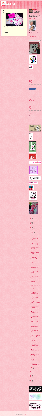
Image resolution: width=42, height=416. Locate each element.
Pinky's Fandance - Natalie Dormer (35, 354)
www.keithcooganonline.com (32, 36)
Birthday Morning (33, 317)
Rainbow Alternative (31, 82)
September (32, 232)
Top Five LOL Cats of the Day (34, 238)
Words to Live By (33, 248)
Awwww (32, 320)
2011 (30, 379)
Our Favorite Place (33, 307)
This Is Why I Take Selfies (34, 355)
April (31, 366)
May (31, 237)
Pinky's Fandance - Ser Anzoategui (35, 253)
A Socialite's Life (31, 113)
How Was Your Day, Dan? (32, 105)
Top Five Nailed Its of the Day (34, 271)
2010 (30, 380)
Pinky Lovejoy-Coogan (36, 9)
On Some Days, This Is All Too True (35, 266)
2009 (30, 381)
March (31, 367)
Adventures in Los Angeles (32, 94)
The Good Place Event (33, 340)
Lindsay (30, 79)
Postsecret (30, 99)
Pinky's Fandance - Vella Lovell (34, 326)
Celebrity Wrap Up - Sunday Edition (35, 276)
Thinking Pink (8, 3)
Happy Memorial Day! (33, 257)
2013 (30, 376)
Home (15, 38)
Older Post (25, 38)
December (32, 228)
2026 (30, 217)
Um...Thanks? (32, 288)
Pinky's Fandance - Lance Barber (34, 293)
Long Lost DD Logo (33, 281)
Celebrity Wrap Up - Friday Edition (35, 289)
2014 (30, 375)
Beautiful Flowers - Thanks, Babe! (35, 252)
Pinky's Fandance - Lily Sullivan (34, 339)
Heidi (29, 72)
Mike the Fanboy (31, 98)
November (32, 229)
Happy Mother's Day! (33, 344)
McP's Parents (30, 80)
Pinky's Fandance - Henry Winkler (35, 261)
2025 (30, 218)
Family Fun (32, 331)
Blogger (25, 414)
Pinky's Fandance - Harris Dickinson (35, 306)
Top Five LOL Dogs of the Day (34, 277)
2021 (30, 223)
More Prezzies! (32, 325)
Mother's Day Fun (33, 301)
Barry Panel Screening (33, 272)
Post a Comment (6, 34)
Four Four (30, 107)
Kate (29, 73)
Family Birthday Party (33, 298)
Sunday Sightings (33, 239)
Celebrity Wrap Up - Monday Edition (35, 350)
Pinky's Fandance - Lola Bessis (34, 312)
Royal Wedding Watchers (33, 292)
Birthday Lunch (32, 349)
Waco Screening (32, 359)
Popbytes (30, 101)
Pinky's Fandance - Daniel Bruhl (34, 267)
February (32, 368)
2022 (30, 222)
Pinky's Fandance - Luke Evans (34, 280)
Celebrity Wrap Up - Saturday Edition (35, 243)
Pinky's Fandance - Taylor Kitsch (34, 360)
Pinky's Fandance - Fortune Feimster (35, 287)
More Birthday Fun (33, 346)
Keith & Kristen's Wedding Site (32, 93)
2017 (30, 371)
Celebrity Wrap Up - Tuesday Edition (35, 263)
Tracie (30, 86)
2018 (30, 227)
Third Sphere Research (31, 100)
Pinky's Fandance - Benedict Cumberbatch (35, 247)
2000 (30, 384)
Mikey (30, 81)
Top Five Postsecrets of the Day (34, 297)
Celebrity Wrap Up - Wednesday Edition (35, 302)
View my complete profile (32, 18)
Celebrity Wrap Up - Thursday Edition (35, 335)
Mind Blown (32, 262)
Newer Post (3, 38)
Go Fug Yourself (31, 106)
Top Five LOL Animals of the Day (35, 258)
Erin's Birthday (32, 242)
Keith (29, 74)
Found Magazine (31, 108)
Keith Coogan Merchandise (32, 75)
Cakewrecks (30, 112)
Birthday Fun (32, 311)
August (31, 233)
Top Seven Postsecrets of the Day (34, 244)
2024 (30, 219)
